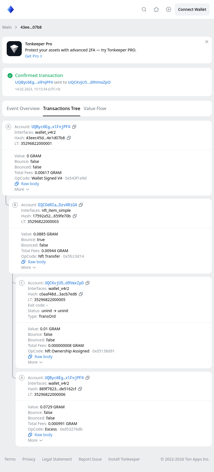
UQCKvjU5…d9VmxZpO (89, 82)
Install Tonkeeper (124, 459)
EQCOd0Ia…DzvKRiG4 (57, 205)
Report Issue (90, 459)
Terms (10, 459)
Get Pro (34, 56)
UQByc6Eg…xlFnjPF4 (34, 82)
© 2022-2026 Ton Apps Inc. (185, 459)
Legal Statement (57, 459)
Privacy (28, 459)
